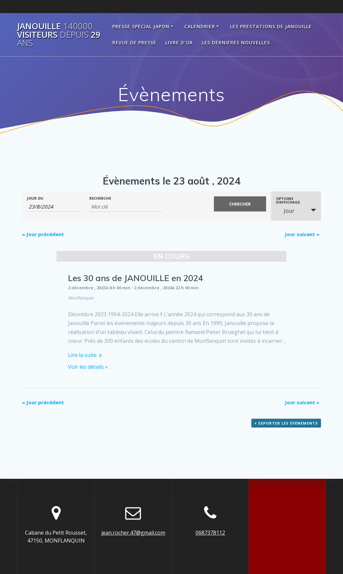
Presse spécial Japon (141, 26)
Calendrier (199, 26)
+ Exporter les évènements (286, 423)
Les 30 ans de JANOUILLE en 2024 (135, 278)
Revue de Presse (134, 42)
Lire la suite (82, 355)
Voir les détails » (88, 366)
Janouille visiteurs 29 (59, 34)
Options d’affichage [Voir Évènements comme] (288, 200)
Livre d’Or (179, 42)
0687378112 (210, 532)
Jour (285, 210)
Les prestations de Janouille (271, 26)
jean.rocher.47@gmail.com (133, 532)
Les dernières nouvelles (236, 42)
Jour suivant (302, 234)
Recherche (100, 198)
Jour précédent (43, 234)
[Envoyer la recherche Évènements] (240, 203)
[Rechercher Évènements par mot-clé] (126, 207)
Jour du (35, 198)
